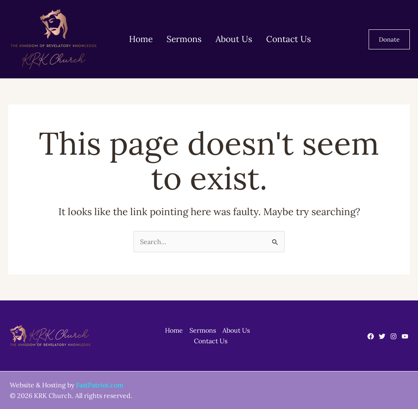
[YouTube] (405, 336)
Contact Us (280, 38)
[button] (389, 39)
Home (139, 38)
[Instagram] (393, 336)
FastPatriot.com (99, 385)
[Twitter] (382, 336)
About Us (227, 38)
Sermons (180, 38)
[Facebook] (370, 336)
